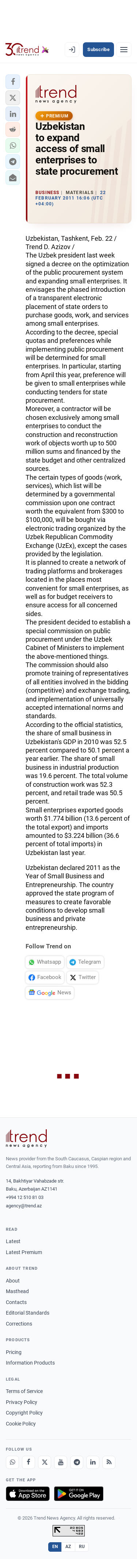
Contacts (16, 1302)
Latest (13, 1241)
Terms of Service (24, 1391)
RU (82, 1546)
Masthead (17, 1291)
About (13, 1281)
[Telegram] (76, 1462)
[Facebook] (28, 1462)
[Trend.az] (27, 49)
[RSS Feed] (108, 1462)
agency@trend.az (24, 1205)
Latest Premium (24, 1252)
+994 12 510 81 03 (24, 1197)
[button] (13, 82)
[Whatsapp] (12, 1462)
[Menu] (124, 49)
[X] (44, 1462)
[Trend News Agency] (26, 1138)
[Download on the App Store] (28, 1493)
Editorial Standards (27, 1313)
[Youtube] (60, 1462)
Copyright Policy (24, 1413)
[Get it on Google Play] (78, 1493)
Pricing (14, 1352)
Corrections (19, 1324)
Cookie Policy (21, 1424)
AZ (68, 1546)
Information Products (30, 1363)
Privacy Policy (21, 1402)
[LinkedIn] (92, 1462)
